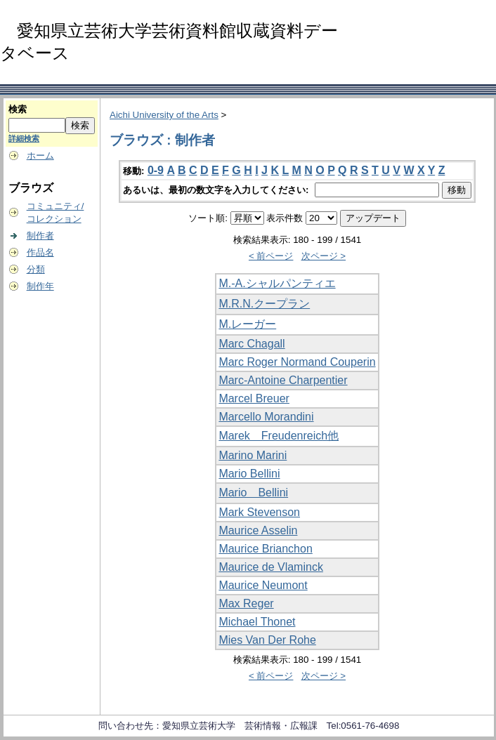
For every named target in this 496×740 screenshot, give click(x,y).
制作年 (40, 286)
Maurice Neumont (262, 585)
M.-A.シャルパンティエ (276, 283)
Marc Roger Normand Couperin (296, 362)
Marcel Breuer (253, 398)
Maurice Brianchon (265, 549)
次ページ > (323, 256)
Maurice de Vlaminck (270, 567)
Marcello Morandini (265, 417)
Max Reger (245, 603)
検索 (17, 109)
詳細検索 (23, 138)
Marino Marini (252, 455)
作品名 (40, 252)
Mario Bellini (249, 474)
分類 (36, 269)
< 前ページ (271, 256)
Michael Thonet (256, 622)
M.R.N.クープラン (264, 304)
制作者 (40, 235)
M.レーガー (247, 324)
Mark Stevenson (259, 512)
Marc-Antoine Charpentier (282, 380)
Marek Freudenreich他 (278, 436)
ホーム (40, 155)
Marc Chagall (251, 344)
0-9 (156, 170)
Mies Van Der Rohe (266, 640)
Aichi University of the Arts (164, 115)
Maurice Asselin (257, 530)
